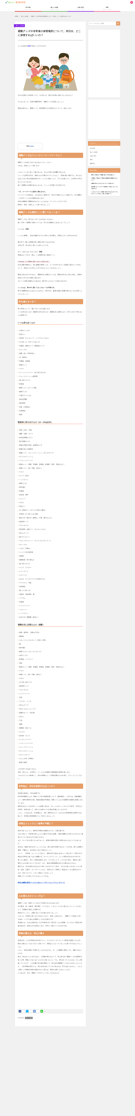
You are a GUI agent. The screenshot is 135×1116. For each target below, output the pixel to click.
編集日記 (92, 163)
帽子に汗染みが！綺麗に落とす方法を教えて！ (103, 175)
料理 (91, 159)
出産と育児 (93, 156)
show (31, 146)
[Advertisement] (50, 126)
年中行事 (92, 148)
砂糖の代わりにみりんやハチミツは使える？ (102, 183)
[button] (131, 2)
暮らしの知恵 (20, 25)
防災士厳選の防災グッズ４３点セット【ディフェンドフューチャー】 (41, 882)
